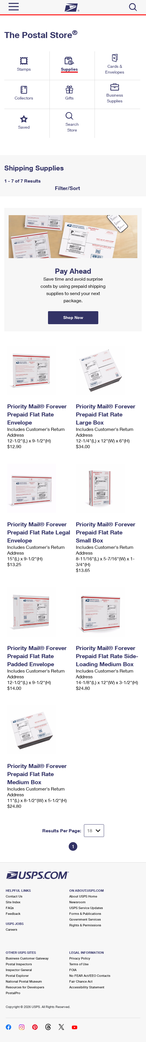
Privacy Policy (79, 958)
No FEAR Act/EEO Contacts (89, 975)
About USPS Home (83, 896)
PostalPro (13, 993)
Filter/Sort (66, 188)
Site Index (13, 902)
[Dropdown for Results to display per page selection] (94, 830)
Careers (11, 929)
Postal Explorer (17, 975)
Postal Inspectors (19, 964)
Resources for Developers (25, 987)
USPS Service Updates (86, 908)
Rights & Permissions (85, 925)
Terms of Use (79, 964)
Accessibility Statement (86, 987)
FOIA (72, 970)
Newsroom (77, 902)
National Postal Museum (24, 981)
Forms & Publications (85, 913)
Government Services (85, 919)
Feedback (13, 913)
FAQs (10, 908)
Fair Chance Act (81, 981)
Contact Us (14, 896)
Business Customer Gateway (27, 958)
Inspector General (19, 970)
